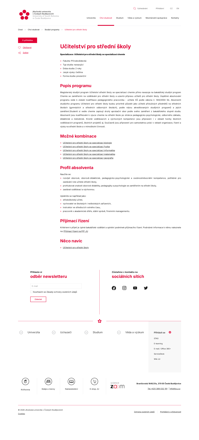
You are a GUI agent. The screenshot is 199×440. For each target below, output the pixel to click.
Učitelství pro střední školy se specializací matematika (89, 154)
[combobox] (142, 8)
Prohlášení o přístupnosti (170, 412)
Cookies (21, 414)
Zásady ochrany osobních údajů (61, 292)
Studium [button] (119, 18)
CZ (171, 8)
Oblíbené (27, 47)
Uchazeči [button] (66, 332)
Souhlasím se (53, 292)
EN (178, 8)
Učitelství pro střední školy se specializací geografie (88, 158)
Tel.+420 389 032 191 (157, 388)
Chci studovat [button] (106, 18)
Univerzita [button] (91, 18)
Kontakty (175, 18)
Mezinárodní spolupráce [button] (156, 18)
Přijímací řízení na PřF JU (76, 231)
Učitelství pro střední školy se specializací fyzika (86, 146)
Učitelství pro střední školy (76, 247)
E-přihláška (27, 40)
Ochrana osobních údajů (144, 412)
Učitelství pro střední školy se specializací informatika (89, 150)
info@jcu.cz (175, 388)
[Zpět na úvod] (39, 15)
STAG (156, 338)
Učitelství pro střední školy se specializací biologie (87, 143)
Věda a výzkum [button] (135, 18)
